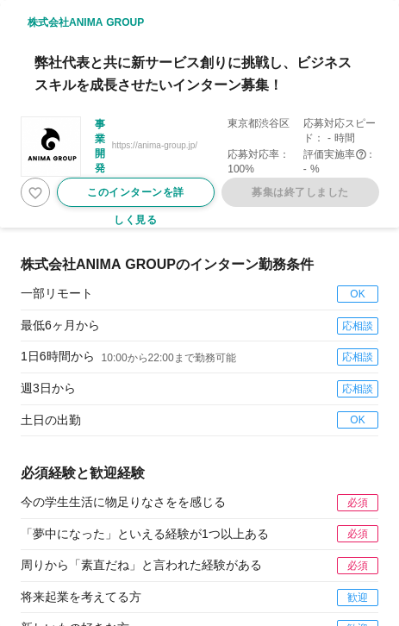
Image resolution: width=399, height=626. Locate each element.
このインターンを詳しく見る (135, 196)
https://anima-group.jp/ (155, 145)
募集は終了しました (300, 192)
